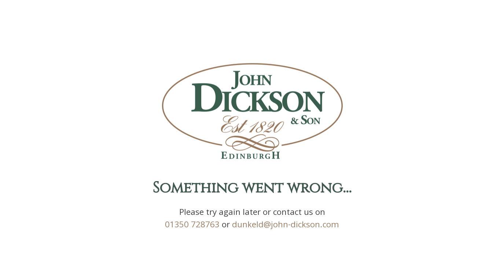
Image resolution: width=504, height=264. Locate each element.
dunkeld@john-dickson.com (285, 226)
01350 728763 (192, 226)
